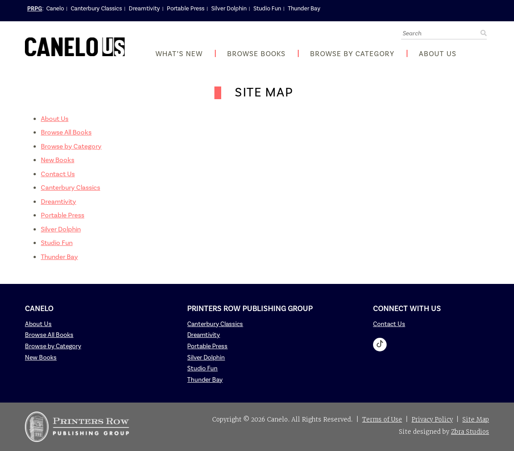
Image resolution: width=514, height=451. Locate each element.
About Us (437, 54)
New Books (57, 160)
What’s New (179, 54)
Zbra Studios (470, 432)
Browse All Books (66, 132)
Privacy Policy (432, 419)
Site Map (475, 419)
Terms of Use (382, 419)
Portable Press (185, 8)
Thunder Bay (304, 8)
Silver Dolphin (229, 8)
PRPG (34, 8)
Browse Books (256, 54)
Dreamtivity (144, 8)
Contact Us (58, 174)
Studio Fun (267, 8)
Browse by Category (352, 54)
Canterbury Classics (96, 8)
